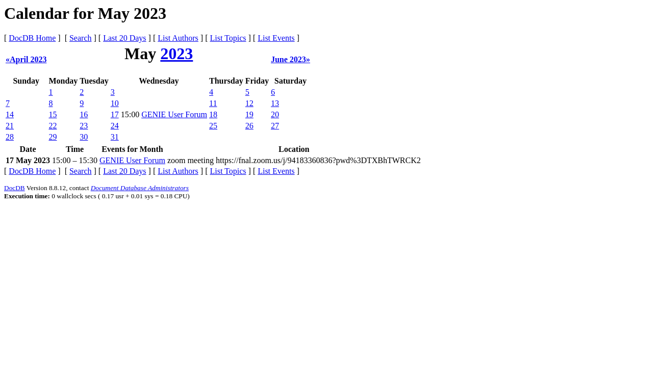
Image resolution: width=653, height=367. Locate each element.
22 (52, 125)
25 (213, 125)
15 (52, 114)
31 (115, 137)
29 (52, 137)
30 (84, 137)
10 (115, 103)
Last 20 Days (124, 38)
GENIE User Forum (174, 114)
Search (80, 38)
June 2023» (290, 59)
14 (10, 114)
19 (249, 114)
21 (10, 125)
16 (84, 114)
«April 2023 (26, 59)
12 (249, 103)
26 (249, 125)
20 (275, 114)
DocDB (14, 188)
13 (275, 103)
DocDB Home (32, 38)
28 (10, 137)
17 (115, 114)
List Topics (228, 38)
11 (213, 103)
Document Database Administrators (140, 188)
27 (275, 125)
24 (115, 125)
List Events (276, 38)
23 (84, 125)
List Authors (178, 38)
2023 (176, 53)
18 (213, 114)
